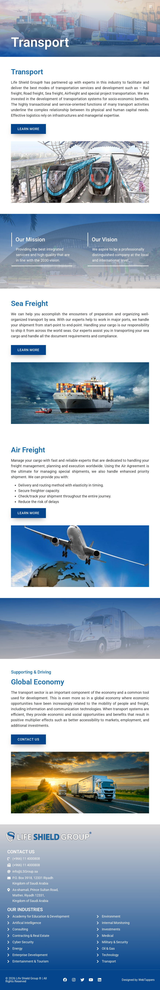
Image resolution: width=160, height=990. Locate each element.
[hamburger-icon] (150, 6)
